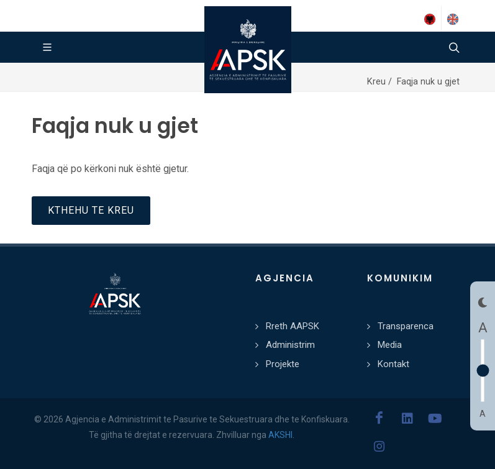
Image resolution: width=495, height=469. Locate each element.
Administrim (290, 344)
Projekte (282, 364)
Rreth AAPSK (292, 326)
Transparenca (406, 326)
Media (390, 344)
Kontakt (393, 364)
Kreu (377, 81)
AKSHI (280, 435)
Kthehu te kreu (91, 210)
